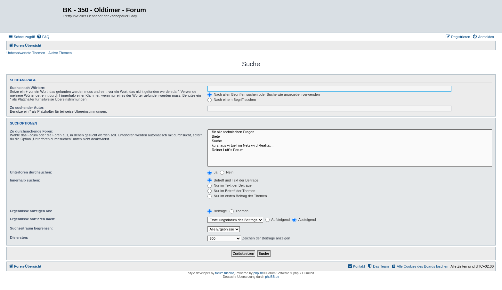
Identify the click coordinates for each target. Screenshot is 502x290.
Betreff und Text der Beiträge (232, 180)
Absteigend (304, 220)
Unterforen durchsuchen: (31, 172)
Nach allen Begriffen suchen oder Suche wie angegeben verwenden (263, 94)
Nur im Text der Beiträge (229, 185)
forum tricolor (224, 273)
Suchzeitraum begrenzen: (31, 228)
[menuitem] (42, 37)
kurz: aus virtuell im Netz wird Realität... (349, 145)
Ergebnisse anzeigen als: (31, 211)
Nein (226, 172)
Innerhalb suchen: (25, 180)
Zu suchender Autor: (27, 107)
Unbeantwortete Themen (25, 53)
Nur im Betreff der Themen (231, 191)
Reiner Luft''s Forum (349, 150)
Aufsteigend (277, 220)
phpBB (258, 273)
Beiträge (217, 211)
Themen (239, 211)
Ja (212, 172)
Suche (349, 141)
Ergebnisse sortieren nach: (32, 219)
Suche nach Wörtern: (27, 88)
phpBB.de (272, 276)
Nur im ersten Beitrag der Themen (237, 196)
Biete (349, 136)
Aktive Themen (60, 53)
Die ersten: (19, 237)
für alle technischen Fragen (349, 132)
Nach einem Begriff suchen (231, 99)
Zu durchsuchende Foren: (31, 131)
